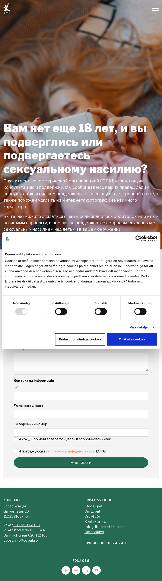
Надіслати (81, 462)
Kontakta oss (95, 522)
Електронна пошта (29, 406)
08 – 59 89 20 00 (26, 525)
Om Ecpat (92, 511)
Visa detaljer (139, 327)
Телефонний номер (30, 424)
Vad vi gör (92, 516)
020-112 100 (38, 535)
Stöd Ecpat (93, 506)
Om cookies (94, 532)
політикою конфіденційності (70, 451)
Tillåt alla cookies (132, 339)
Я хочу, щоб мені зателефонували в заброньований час (65, 439)
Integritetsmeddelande (104, 527)
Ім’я (16, 387)
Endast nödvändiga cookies (80, 339)
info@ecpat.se (26, 540)
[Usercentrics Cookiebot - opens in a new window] (138, 238)
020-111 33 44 (33, 530)
